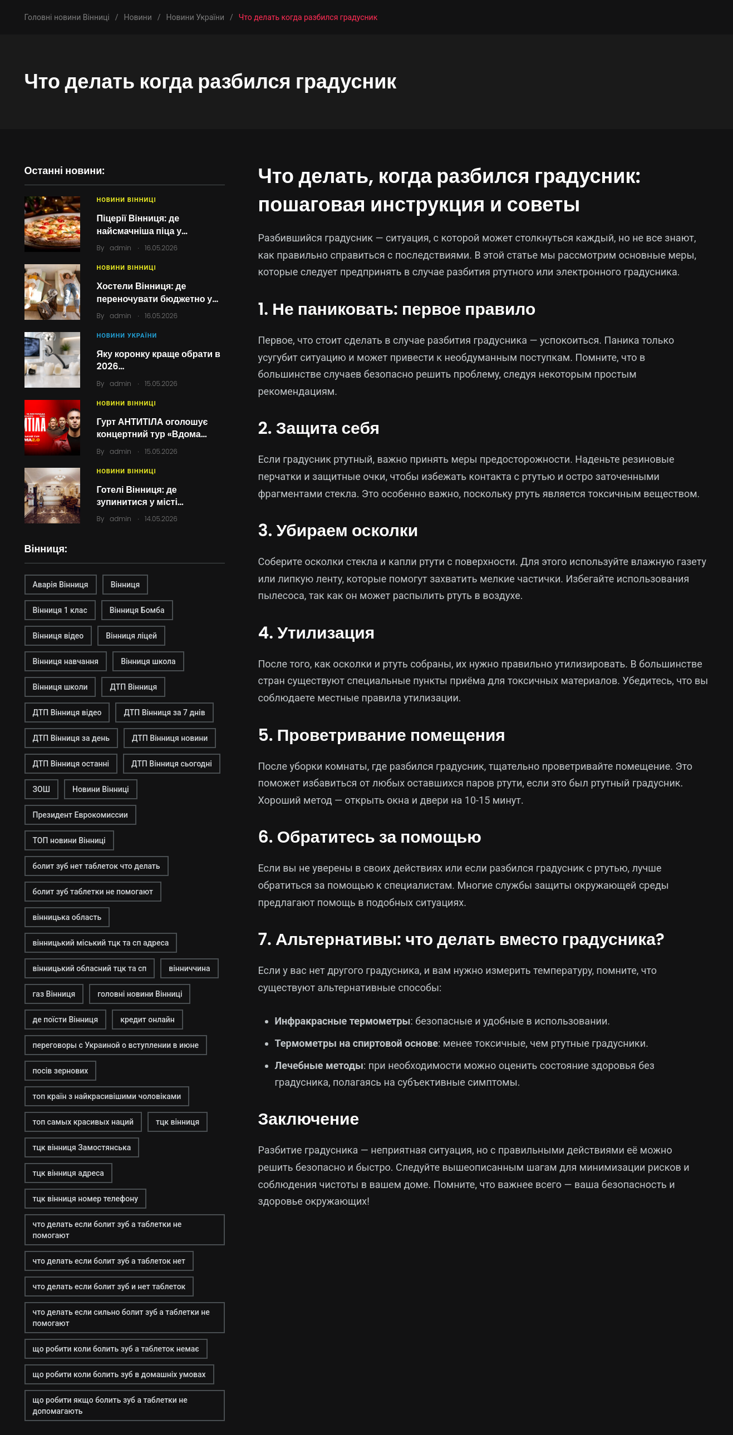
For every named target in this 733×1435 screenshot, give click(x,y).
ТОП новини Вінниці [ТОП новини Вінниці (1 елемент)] (69, 840)
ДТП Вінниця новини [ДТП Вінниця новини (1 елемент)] (170, 738)
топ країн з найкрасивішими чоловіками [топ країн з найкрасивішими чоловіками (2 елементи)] (107, 1096)
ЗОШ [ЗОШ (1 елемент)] (41, 789)
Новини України (127, 335)
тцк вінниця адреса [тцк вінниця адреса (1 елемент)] (68, 1173)
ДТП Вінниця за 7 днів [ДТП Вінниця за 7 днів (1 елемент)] (164, 712)
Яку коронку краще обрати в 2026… (158, 360)
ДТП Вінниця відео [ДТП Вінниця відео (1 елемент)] (67, 712)
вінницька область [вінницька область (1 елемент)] (67, 917)
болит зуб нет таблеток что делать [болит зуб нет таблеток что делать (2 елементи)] (96, 866)
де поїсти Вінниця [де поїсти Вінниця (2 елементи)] (66, 1019)
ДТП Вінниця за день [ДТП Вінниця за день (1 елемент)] (71, 738)
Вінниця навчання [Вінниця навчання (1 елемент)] (66, 661)
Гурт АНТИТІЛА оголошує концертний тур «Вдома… (152, 428)
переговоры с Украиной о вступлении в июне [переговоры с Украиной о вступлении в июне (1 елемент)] (116, 1045)
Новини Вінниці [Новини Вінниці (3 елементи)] (100, 789)
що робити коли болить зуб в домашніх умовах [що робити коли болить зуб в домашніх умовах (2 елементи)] (119, 1374)
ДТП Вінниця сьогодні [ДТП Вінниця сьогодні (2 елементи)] (171, 763)
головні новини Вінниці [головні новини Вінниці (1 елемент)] (139, 993)
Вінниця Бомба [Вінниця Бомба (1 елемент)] (137, 610)
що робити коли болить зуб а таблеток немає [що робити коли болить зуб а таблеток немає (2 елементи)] (116, 1348)
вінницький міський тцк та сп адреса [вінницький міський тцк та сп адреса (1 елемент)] (101, 942)
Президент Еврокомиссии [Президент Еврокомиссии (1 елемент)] (80, 814)
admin (120, 248)
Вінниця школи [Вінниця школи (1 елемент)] (60, 686)
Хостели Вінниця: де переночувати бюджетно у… (158, 292)
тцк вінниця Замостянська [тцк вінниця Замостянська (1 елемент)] (82, 1147)
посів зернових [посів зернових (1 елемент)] (60, 1070)
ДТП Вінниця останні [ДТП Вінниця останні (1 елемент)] (71, 763)
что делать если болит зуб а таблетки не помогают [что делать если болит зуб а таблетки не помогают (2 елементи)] (107, 1230)
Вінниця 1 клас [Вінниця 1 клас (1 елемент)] (60, 610)
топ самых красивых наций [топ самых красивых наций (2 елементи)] (83, 1121)
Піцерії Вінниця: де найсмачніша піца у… (142, 224)
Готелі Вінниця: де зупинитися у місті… (140, 495)
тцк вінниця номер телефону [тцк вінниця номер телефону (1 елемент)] (86, 1198)
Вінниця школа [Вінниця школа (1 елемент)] (148, 661)
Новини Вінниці (126, 200)
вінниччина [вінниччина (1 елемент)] (189, 968)
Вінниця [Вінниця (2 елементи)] (125, 584)
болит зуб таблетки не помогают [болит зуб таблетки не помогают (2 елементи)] (93, 891)
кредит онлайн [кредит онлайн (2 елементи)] (147, 1019)
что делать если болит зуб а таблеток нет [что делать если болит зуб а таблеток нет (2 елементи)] (109, 1260)
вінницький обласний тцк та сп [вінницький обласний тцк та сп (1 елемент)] (90, 968)
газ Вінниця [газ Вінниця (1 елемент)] (54, 993)
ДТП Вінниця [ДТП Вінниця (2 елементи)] (133, 686)
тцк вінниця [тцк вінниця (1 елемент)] (177, 1121)
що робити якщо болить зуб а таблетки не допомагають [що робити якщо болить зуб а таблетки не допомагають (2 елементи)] (110, 1406)
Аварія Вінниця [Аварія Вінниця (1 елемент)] (60, 584)
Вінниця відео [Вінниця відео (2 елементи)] (58, 635)
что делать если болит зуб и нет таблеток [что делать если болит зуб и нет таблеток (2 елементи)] (109, 1286)
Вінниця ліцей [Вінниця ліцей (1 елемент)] (131, 635)
